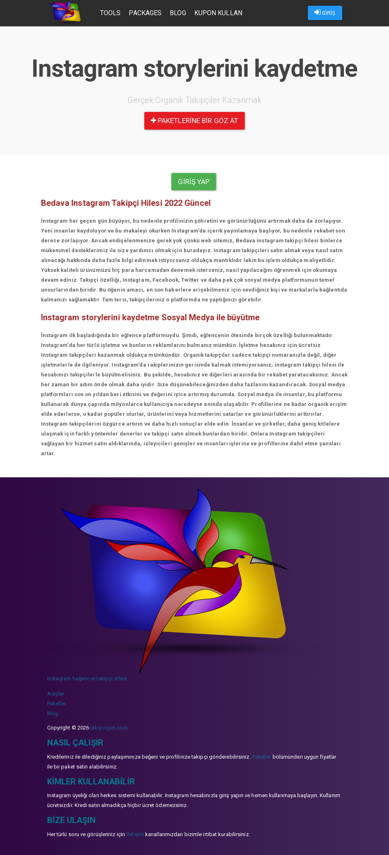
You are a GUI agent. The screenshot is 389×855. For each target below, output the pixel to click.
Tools (110, 13)
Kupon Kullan (218, 13)
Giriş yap (193, 182)
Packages (145, 13)
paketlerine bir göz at (194, 120)
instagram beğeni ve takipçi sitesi (87, 678)
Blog (178, 13)
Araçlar (55, 694)
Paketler (56, 703)
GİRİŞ (325, 12)
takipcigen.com (108, 728)
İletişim (135, 834)
